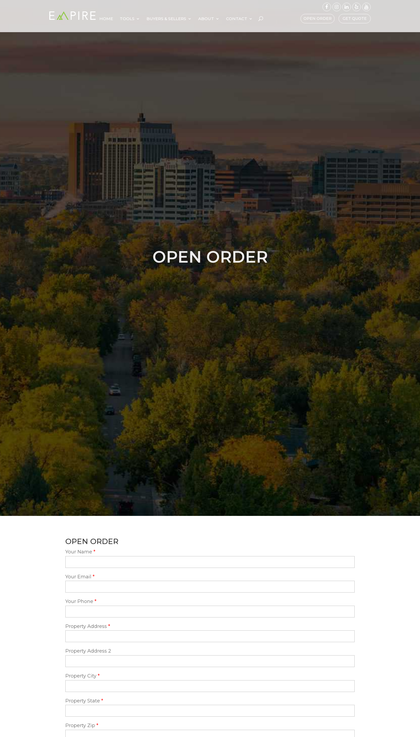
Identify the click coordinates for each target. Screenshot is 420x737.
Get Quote (355, 18)
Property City (80, 676)
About (240, 19)
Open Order (317, 18)
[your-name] (210, 562)
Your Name (78, 552)
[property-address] (210, 636)
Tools (160, 19)
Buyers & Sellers (200, 19)
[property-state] (210, 711)
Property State (82, 701)
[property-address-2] (210, 661)
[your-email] (210, 587)
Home (140, 19)
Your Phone (79, 601)
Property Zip (80, 725)
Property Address (86, 626)
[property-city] (210, 686)
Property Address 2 (88, 651)
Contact (270, 19)
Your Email (78, 577)
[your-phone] (210, 611)
